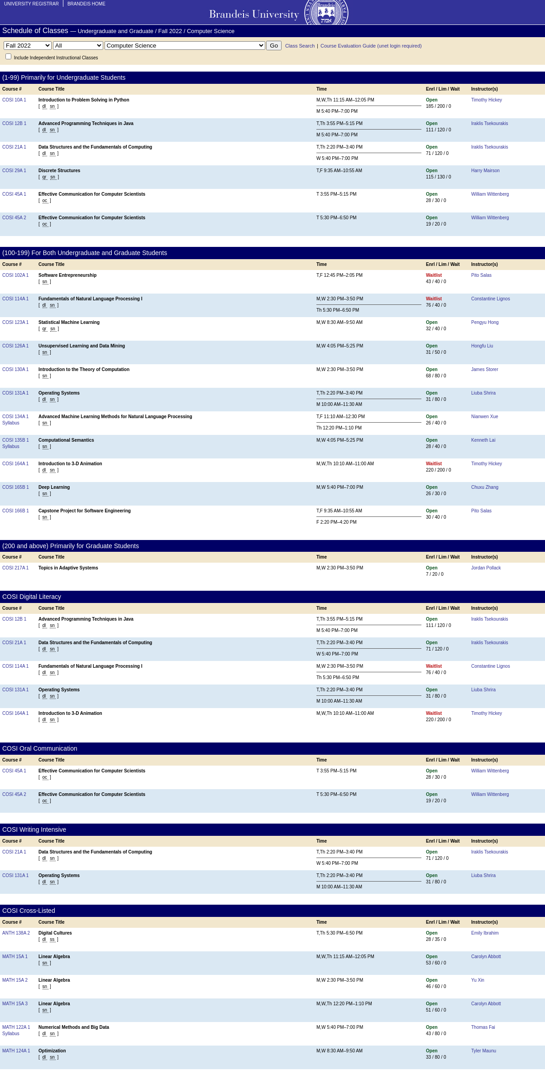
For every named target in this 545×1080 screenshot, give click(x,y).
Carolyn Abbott (486, 956)
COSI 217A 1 (15, 567)
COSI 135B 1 (15, 440)
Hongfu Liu (482, 345)
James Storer (484, 369)
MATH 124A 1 (16, 1050)
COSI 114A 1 (15, 298)
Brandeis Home (86, 3)
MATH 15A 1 (15, 956)
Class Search (300, 45)
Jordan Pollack (486, 567)
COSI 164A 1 (15, 463)
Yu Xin (477, 980)
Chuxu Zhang (484, 487)
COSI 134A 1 (15, 416)
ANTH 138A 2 (16, 933)
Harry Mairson (485, 170)
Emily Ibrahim (485, 933)
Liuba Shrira (483, 393)
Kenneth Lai (483, 440)
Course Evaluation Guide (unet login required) (371, 45)
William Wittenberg (490, 194)
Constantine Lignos (490, 298)
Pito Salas (481, 275)
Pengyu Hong (485, 322)
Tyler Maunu (483, 1050)
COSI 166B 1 (15, 510)
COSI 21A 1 (14, 147)
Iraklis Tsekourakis (489, 123)
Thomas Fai (483, 1027)
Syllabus (10, 422)
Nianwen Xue (484, 416)
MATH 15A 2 (15, 980)
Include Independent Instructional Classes (56, 57)
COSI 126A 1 (15, 345)
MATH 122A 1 (16, 1027)
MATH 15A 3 (15, 1003)
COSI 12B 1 (14, 123)
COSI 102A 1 (15, 275)
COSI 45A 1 (14, 194)
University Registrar (31, 3)
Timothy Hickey (486, 99)
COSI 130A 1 (15, 369)
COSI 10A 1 (14, 99)
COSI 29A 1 (14, 170)
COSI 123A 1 (15, 322)
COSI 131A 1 (15, 393)
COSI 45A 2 (14, 217)
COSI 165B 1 (15, 487)
